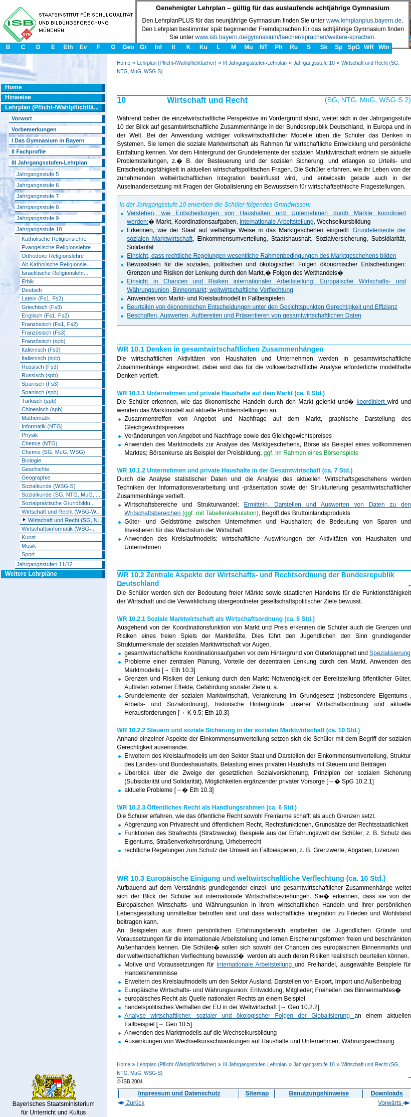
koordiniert (372, 401)
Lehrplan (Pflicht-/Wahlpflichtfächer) (176, 63)
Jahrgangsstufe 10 (313, 63)
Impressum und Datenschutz (179, 1093)
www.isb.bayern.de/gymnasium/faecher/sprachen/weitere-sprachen (284, 37)
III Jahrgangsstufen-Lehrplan (255, 63)
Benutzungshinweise (319, 1093)
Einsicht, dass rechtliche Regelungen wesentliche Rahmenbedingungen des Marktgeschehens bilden (261, 255)
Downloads (387, 1093)
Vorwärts (394, 1102)
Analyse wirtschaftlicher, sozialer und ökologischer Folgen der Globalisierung (239, 1015)
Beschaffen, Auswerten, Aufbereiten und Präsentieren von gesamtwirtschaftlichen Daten (244, 315)
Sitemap (257, 1093)
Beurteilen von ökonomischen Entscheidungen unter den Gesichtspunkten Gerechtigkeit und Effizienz (262, 306)
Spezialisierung (389, 653)
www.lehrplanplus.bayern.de (363, 20)
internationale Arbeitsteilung (276, 221)
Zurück (131, 1102)
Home (123, 63)
